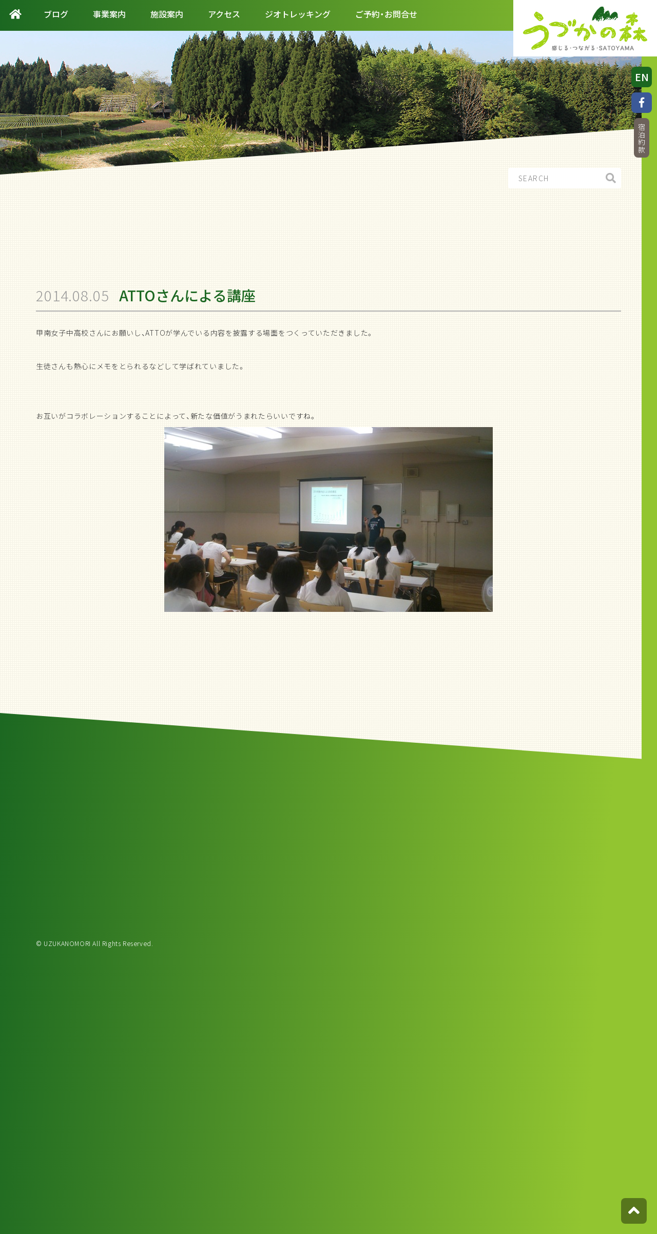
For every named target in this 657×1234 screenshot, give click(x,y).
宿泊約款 (641, 138)
